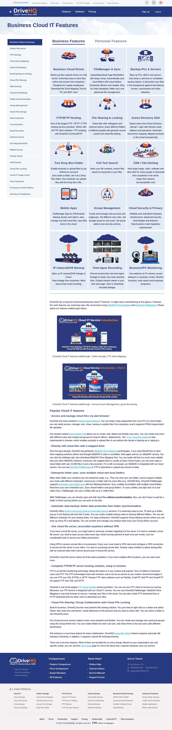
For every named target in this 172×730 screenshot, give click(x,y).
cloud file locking (123, 633)
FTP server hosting (87, 587)
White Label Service (150, 708)
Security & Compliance (20, 194)
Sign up (145, 12)
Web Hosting (15, 86)
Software (79, 12)
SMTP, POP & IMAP (121, 697)
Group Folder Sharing (150, 697)
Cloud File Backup (18, 67)
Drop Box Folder (42, 708)
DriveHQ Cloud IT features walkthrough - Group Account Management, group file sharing (95, 404)
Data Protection (17, 118)
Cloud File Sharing (18, 80)
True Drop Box (67, 3)
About (42, 719)
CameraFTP (111, 719)
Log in (158, 12)
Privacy (85, 719)
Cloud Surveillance (22, 672)
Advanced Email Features (123, 701)
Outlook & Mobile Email (122, 704)
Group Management (19, 105)
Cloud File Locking (18, 169)
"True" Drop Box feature (137, 437)
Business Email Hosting (123, 694)
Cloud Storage (19, 697)
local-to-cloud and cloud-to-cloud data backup (86, 511)
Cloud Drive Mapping (39, 3)
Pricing (92, 12)
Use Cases (86, 646)
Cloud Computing (20, 708)
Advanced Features (150, 694)
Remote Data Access (44, 701)
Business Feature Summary (22, 42)
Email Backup (118, 708)
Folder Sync (54, 3)
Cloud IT (17, 694)
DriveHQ (70, 723)
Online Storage (42, 694)
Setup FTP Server (69, 697)
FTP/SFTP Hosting (83, 3)
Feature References (22, 689)
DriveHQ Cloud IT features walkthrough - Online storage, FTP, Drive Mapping (89, 356)
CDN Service (15, 162)
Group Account (98, 3)
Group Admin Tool (77, 434)
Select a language (103, 723)
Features (66, 12)
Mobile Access (16, 150)
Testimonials (97, 719)
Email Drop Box (17, 131)
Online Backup (94, 694)
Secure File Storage (44, 704)
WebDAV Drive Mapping (119, 305)
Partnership (62, 719)
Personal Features (111, 41)
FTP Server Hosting (69, 701)
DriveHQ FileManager (146, 305)
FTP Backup (66, 704)
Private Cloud (16, 156)
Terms (50, 719)
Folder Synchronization (20, 99)
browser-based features (88, 421)
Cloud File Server (20, 701)
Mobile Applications (149, 704)
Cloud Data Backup (95, 697)
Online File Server (18, 48)
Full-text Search (17, 137)
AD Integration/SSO (18, 143)
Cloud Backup (19, 704)
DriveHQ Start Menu (21, 3)
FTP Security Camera (70, 708)
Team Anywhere (113, 3)
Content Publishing (18, 93)
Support (74, 719)
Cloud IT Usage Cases (20, 175)
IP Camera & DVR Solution (22, 188)
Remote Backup (94, 704)
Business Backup (94, 708)
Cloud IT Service (21, 669)
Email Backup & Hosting (21, 74)
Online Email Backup (96, 701)
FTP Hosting (15, 55)
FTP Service (67, 694)
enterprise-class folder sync (72, 484)
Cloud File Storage (18, 112)
